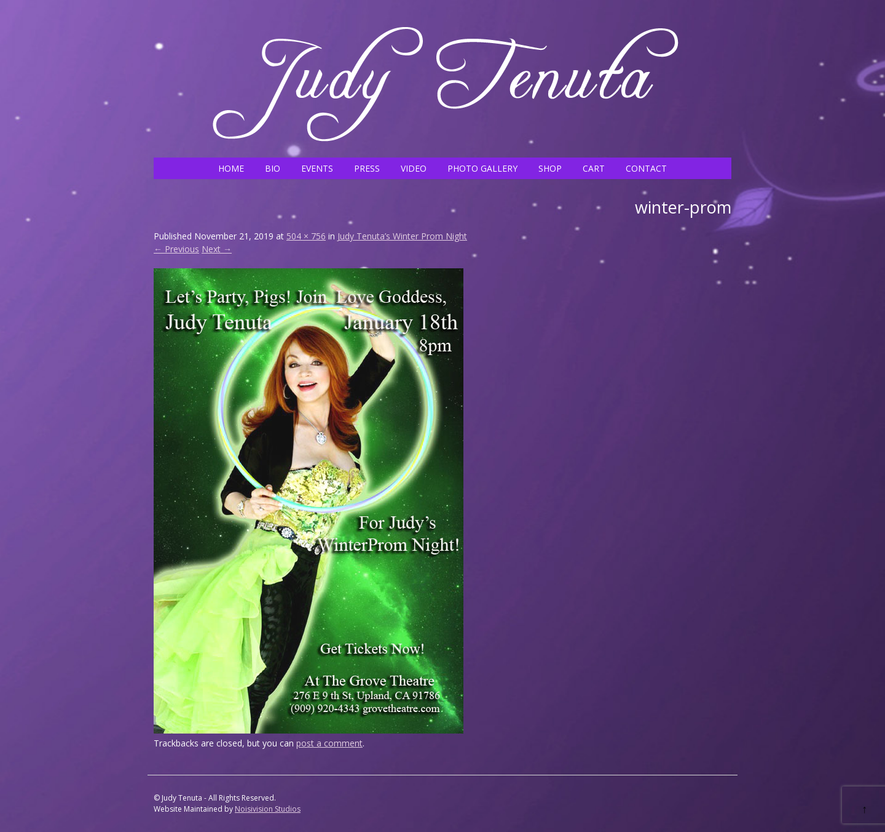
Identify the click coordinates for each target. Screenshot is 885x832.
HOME (231, 168)
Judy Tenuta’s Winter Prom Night (402, 236)
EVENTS (317, 168)
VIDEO (414, 168)
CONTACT (646, 168)
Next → (217, 249)
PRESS (367, 168)
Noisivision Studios (268, 809)
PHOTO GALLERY (482, 168)
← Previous (176, 249)
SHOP (550, 168)
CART (594, 168)
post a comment (329, 743)
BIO (272, 168)
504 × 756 (306, 236)
